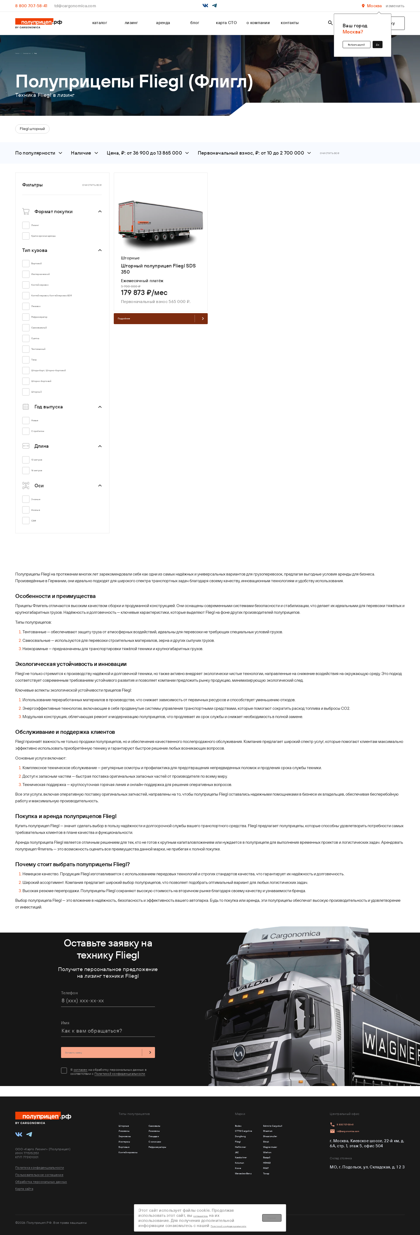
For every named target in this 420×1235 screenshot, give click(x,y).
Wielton (254, 1160)
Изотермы (129, 1145)
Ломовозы (173, 1130)
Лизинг (40, 228)
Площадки (173, 1137)
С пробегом (44, 436)
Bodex (210, 1122)
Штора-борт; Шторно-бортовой (64, 376)
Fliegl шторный (32, 131)
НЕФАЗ (254, 1176)
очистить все (329, 156)
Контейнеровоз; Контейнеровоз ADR (64, 300)
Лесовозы (128, 1130)
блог (194, 22)
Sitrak (252, 1145)
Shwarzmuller (260, 1137)
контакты (290, 22)
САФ (37, 526)
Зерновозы (130, 1137)
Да (373, 41)
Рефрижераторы (179, 1153)
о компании (258, 22)
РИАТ (252, 1183)
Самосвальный (48, 333)
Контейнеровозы (135, 1160)
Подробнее (161, 324)
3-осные (41, 504)
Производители (43, 55)
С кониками (174, 1145)
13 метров (42, 465)
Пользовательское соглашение (39, 1170)
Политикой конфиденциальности (119, 1081)
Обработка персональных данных (41, 1177)
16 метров (42, 476)
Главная (21, 55)
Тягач (38, 365)
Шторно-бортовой (51, 386)
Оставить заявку (108, 1058)
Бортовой (42, 266)
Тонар (253, 1191)
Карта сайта (24, 1184)
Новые (39, 426)
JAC (208, 1160)
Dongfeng (213, 1137)
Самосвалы (174, 1122)
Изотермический (49, 276)
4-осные (41, 515)
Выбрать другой (336, 41)
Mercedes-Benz (219, 1191)
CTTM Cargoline (220, 1130)
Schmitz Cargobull (264, 1122)
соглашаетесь (240, 1209)
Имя (65, 1026)
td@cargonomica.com (75, 5)
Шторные (128, 1122)
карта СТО (226, 22)
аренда (163, 22)
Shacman (255, 1130)
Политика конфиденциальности (39, 1163)
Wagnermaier (259, 1153)
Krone (209, 1183)
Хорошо (327, 1214)
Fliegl (209, 1145)
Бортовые (128, 1153)
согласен (81, 1077)
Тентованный (46, 354)
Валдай (254, 1168)
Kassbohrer (214, 1168)
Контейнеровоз (48, 287)
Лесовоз (41, 311)
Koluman (212, 1176)
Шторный (42, 397)
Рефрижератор (48, 322)
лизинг (131, 22)
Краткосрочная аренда (55, 238)
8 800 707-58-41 (31, 5)
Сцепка (40, 344)
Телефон (69, 996)
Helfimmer (214, 1153)
